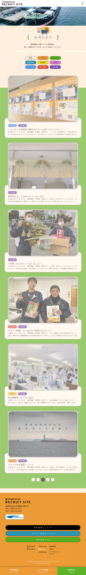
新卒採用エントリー (43, 527)
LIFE (55, 62)
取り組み (43, 67)
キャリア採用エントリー (43, 534)
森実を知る (31, 546)
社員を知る (43, 552)
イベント (55, 58)
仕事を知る (43, 546)
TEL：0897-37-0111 (14, 509)
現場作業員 (42, 549)
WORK (43, 62)
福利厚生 (30, 62)
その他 (55, 67)
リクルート (31, 67)
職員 (30, 58)
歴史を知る (31, 549)
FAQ (51, 549)
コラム (43, 58)
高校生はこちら (43, 540)
